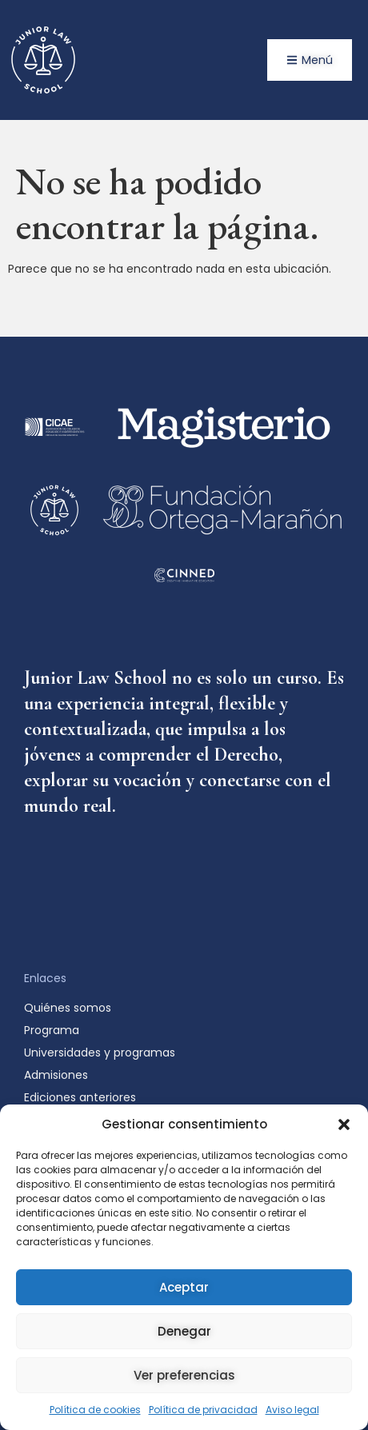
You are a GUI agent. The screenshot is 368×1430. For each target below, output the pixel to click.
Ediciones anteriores (80, 1097)
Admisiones (60, 1075)
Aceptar (184, 1287)
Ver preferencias (184, 1375)
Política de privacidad (203, 1409)
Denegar (184, 1331)
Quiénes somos (67, 1008)
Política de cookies (95, 1409)
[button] (344, 1124)
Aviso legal (292, 1409)
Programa (51, 1030)
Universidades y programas (99, 1053)
